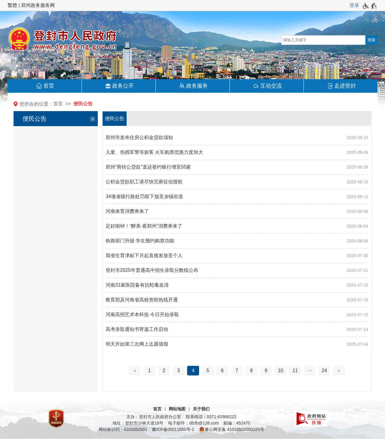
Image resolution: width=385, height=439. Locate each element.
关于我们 (201, 408)
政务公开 (123, 86)
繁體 (12, 5)
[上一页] (135, 370)
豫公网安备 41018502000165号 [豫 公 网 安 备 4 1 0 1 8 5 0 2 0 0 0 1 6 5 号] (231, 430)
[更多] (310, 370)
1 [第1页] (149, 370)
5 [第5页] (207, 370)
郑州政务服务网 (38, 5)
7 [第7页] (237, 370)
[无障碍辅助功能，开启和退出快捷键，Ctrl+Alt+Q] (369, 5)
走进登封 (345, 86)
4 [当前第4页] (193, 370)
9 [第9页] (266, 370)
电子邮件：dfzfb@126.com (193, 423)
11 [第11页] (295, 370)
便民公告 (83, 103)
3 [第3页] (178, 370)
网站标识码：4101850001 (123, 429)
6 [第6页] (222, 370)
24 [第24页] (324, 370)
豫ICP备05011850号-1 (173, 429)
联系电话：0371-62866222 (211, 416)
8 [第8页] (251, 370)
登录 (354, 5)
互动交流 (271, 86)
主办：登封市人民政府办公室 (153, 416)
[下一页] (339, 370)
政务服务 (197, 86)
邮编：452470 (236, 423)
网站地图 (177, 408)
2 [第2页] (164, 370)
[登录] (354, 5)
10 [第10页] (280, 370)
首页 (48, 86)
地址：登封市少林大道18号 (138, 423)
